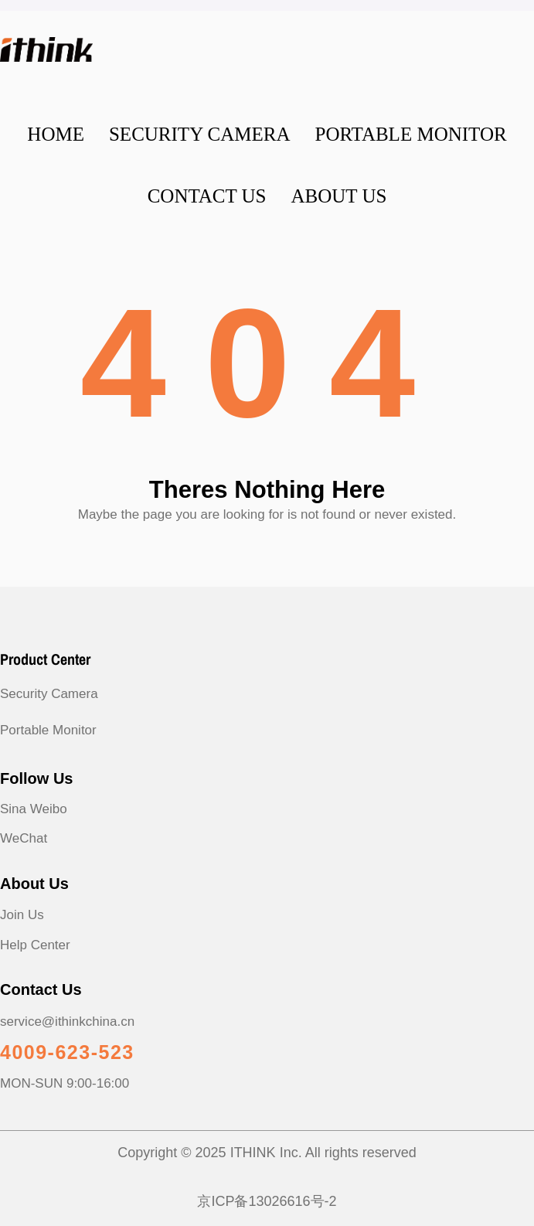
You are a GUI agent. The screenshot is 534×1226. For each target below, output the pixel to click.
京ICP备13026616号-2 (266, 1201)
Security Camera (49, 693)
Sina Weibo (33, 809)
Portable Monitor (48, 730)
